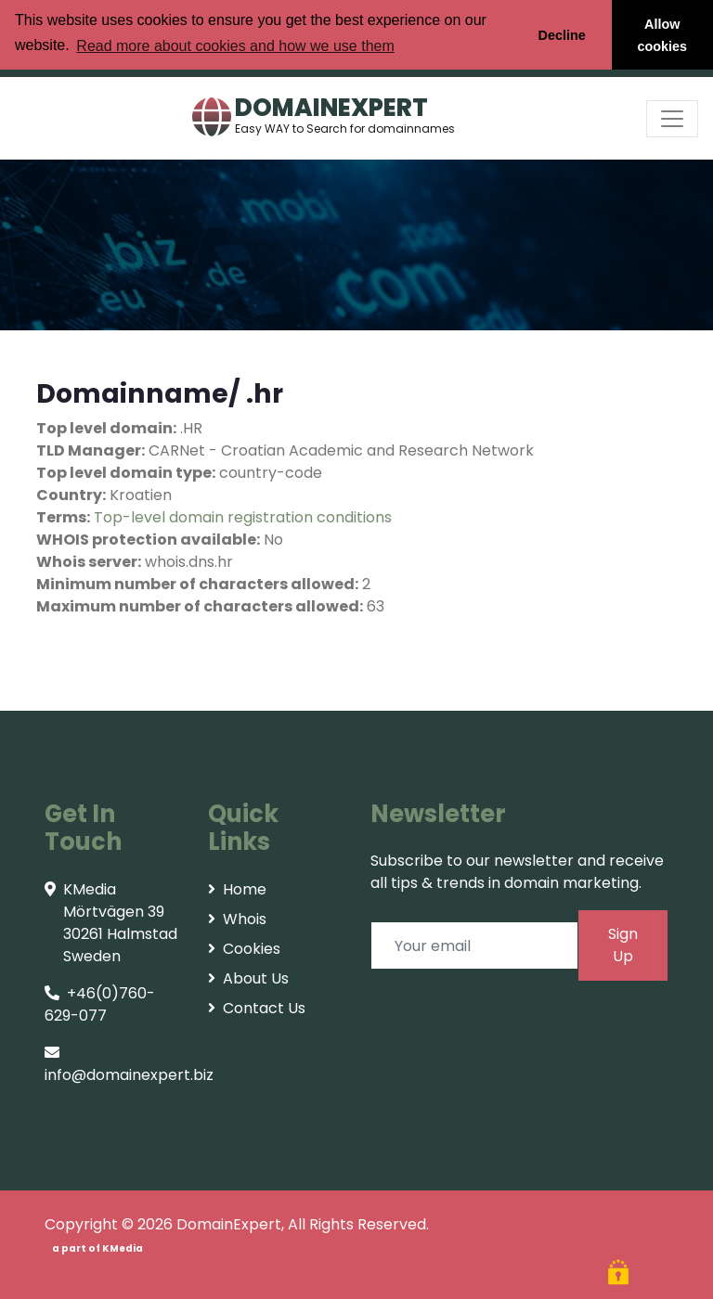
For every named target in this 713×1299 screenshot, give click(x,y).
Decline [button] (561, 35)
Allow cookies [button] (663, 35)
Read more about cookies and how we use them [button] (235, 46)
